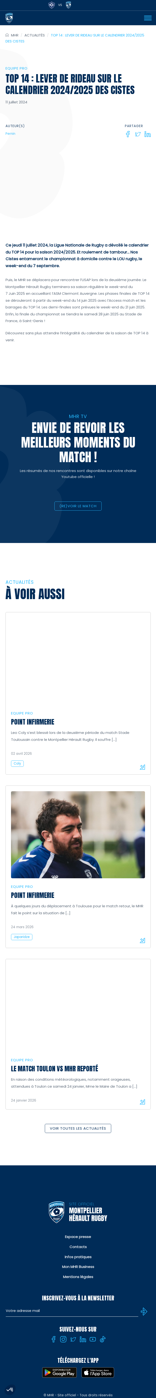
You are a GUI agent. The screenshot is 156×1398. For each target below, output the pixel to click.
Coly (17, 763)
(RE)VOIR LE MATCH (78, 505)
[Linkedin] (147, 134)
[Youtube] (93, 1339)
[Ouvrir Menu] (148, 18)
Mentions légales (78, 1276)
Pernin (10, 133)
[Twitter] (138, 134)
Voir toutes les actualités (78, 1128)
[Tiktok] (102, 1339)
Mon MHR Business (78, 1266)
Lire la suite (142, 767)
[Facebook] (128, 134)
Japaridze (22, 937)
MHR (14, 35)
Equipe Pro (17, 68)
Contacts (78, 1246)
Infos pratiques (78, 1256)
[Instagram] (63, 1339)
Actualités (34, 35)
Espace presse (78, 1236)
